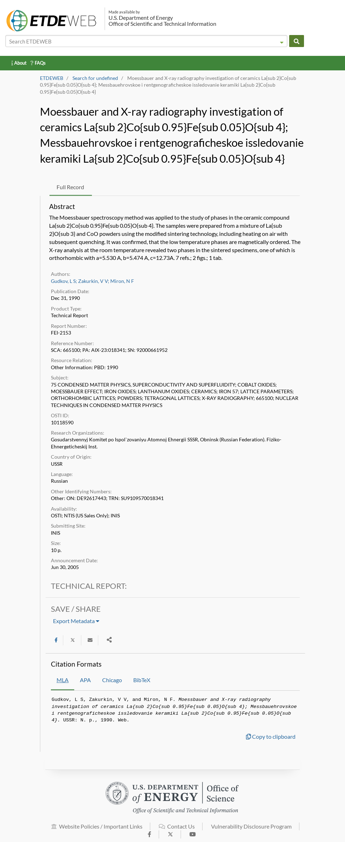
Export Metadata (76, 620)
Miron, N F (122, 281)
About (19, 63)
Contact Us (177, 829)
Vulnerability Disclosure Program (251, 829)
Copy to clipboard (271, 736)
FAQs (38, 63)
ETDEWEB (51, 78)
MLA (63, 679)
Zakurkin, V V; (93, 281)
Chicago (112, 679)
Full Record (70, 187)
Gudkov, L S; (64, 281)
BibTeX (141, 679)
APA (85, 679)
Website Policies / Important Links (96, 829)
